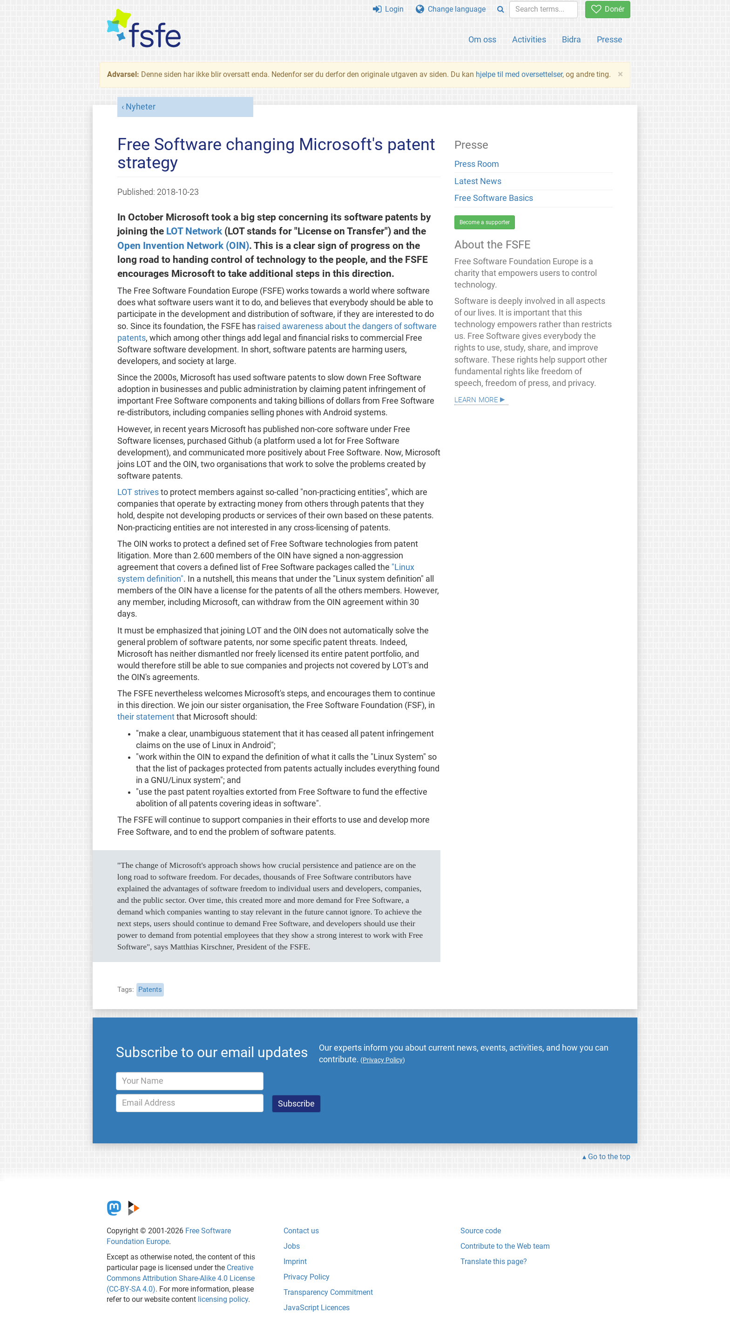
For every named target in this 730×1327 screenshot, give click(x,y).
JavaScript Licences (317, 1307)
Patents (150, 989)
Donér (607, 9)
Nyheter (140, 106)
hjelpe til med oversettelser (519, 74)
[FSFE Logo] (144, 28)
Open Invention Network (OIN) (183, 245)
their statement (146, 717)
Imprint (295, 1261)
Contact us (301, 1230)
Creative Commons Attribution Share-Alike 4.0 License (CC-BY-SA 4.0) (181, 1278)
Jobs (292, 1246)
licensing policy (223, 1299)
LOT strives (138, 492)
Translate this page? (493, 1261)
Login (388, 9)
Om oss (482, 39)
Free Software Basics (493, 198)
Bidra (571, 39)
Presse (609, 39)
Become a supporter (485, 222)
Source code (480, 1230)
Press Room (476, 164)
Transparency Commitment (328, 1292)
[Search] (501, 9)
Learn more (476, 399)
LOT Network (194, 231)
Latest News (477, 181)
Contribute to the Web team (505, 1246)
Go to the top (609, 1156)
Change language (451, 9)
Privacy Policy (307, 1276)
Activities (529, 39)
